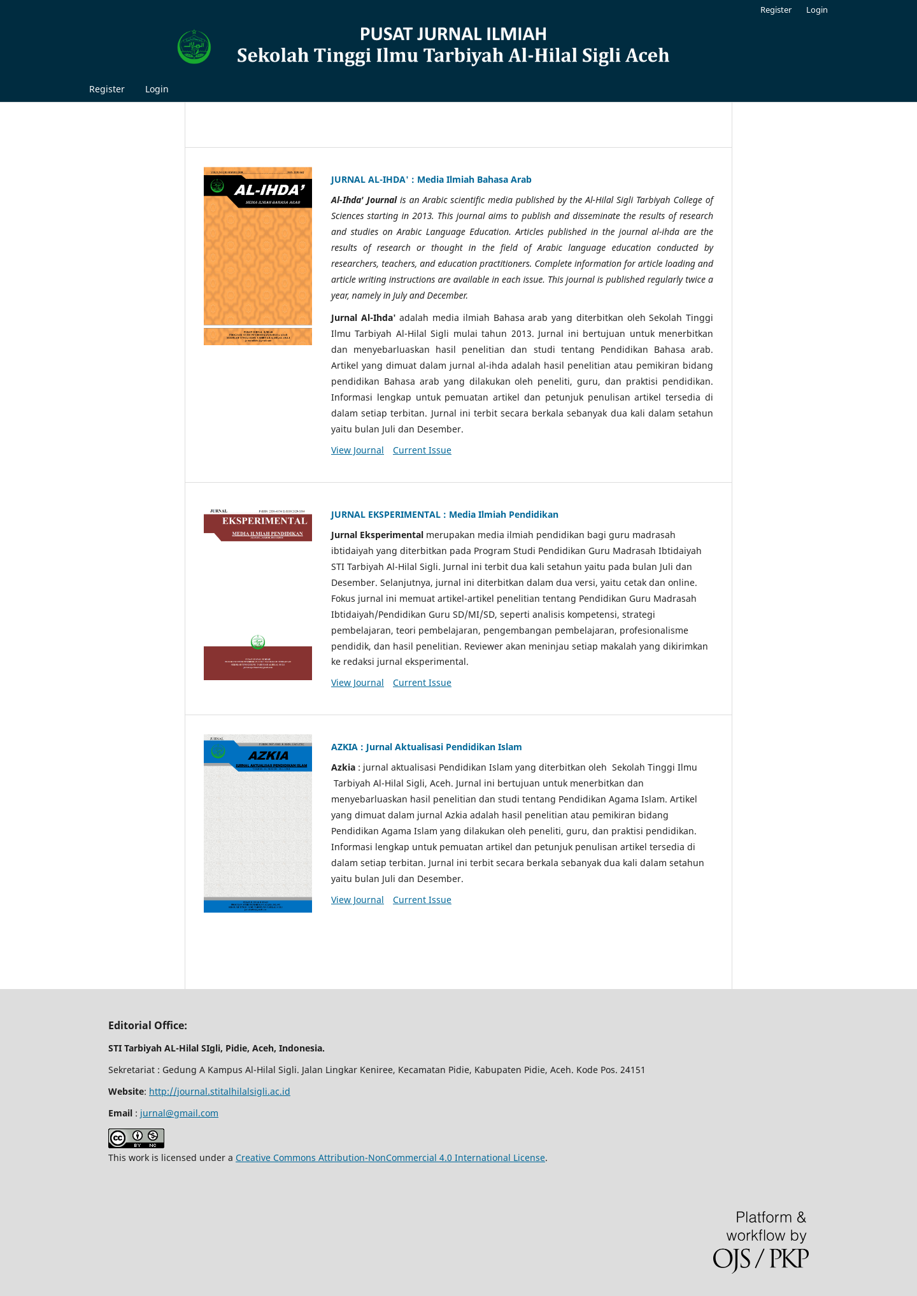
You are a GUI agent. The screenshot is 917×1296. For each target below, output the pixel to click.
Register (107, 89)
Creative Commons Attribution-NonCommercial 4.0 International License (390, 1157)
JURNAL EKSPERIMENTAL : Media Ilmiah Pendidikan (444, 514)
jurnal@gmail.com (179, 1113)
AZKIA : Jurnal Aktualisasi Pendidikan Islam (426, 747)
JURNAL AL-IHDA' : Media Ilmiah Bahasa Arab (431, 179)
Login (157, 89)
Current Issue (422, 450)
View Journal (357, 450)
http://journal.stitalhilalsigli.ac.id (219, 1091)
